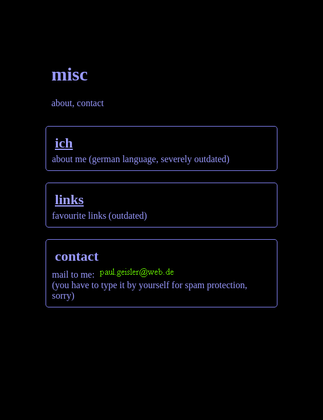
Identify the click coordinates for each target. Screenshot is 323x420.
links (69, 199)
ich (64, 142)
